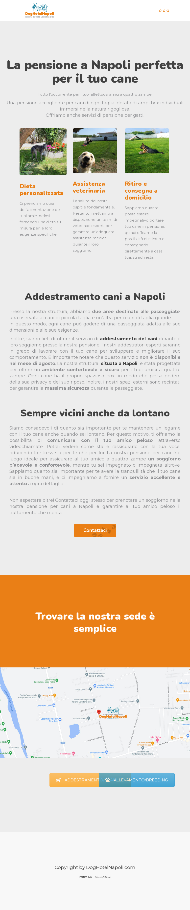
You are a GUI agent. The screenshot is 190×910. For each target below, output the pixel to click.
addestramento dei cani (128, 338)
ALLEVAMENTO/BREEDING (136, 780)
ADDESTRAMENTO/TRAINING (90, 780)
